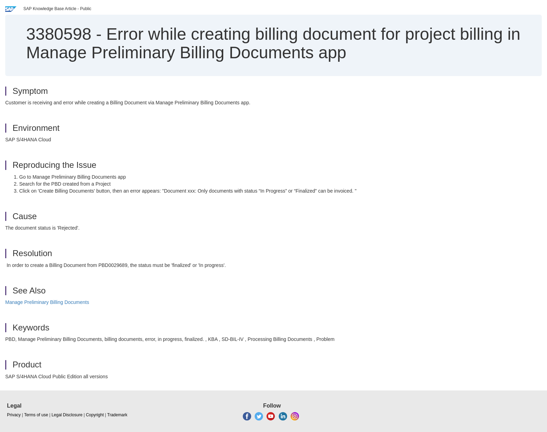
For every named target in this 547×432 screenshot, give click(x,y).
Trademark (117, 414)
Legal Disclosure (67, 414)
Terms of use (36, 414)
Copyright (95, 414)
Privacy (14, 414)
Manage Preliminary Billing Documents (47, 302)
